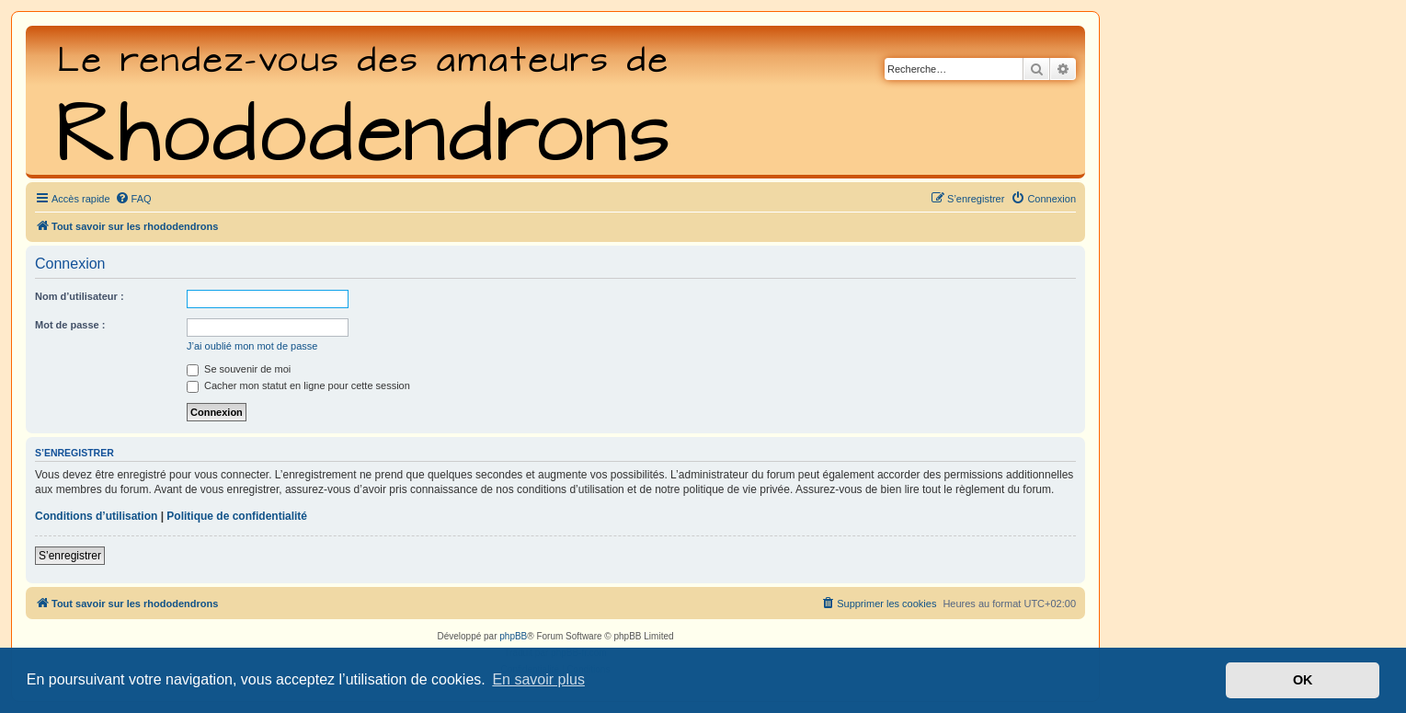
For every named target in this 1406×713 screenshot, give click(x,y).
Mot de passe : (70, 324)
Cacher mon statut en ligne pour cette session (298, 385)
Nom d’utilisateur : (79, 296)
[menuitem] (133, 199)
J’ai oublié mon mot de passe (252, 345)
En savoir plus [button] (538, 679)
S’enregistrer (70, 555)
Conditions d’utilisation (96, 516)
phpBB (513, 636)
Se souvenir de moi (239, 368)
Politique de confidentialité (236, 516)
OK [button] (1303, 680)
